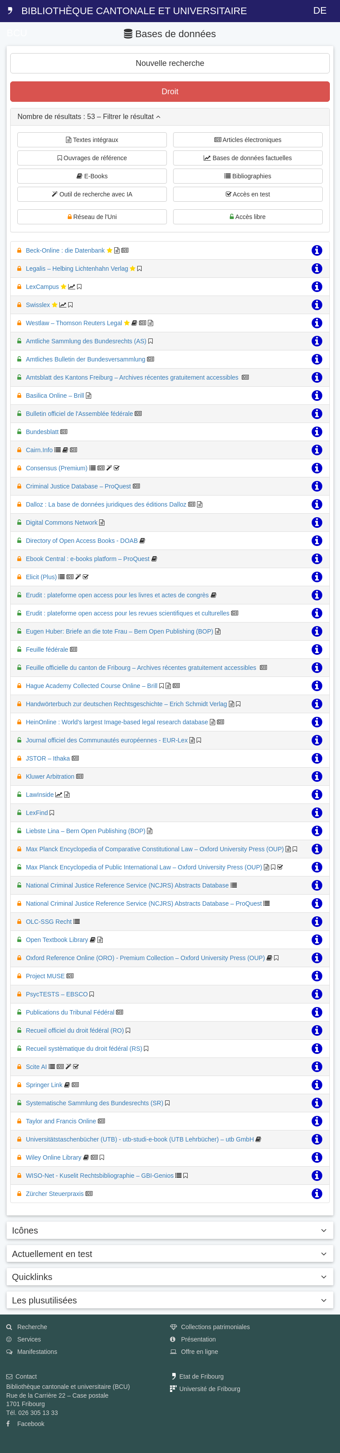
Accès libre (248, 216)
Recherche (26, 1326)
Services (23, 1339)
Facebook (25, 1423)
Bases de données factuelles (248, 157)
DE (320, 10)
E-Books (92, 176)
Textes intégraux (92, 139)
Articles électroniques (248, 139)
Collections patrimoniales (210, 1326)
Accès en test (248, 194)
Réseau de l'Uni (92, 216)
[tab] (170, 116)
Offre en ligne (194, 1351)
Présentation (193, 1339)
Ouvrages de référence (92, 157)
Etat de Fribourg (197, 1376)
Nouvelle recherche (169, 63)
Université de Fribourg (205, 1388)
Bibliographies (247, 176)
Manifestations (31, 1351)
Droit (170, 91)
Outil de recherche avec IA (92, 194)
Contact (21, 1376)
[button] (170, 116)
